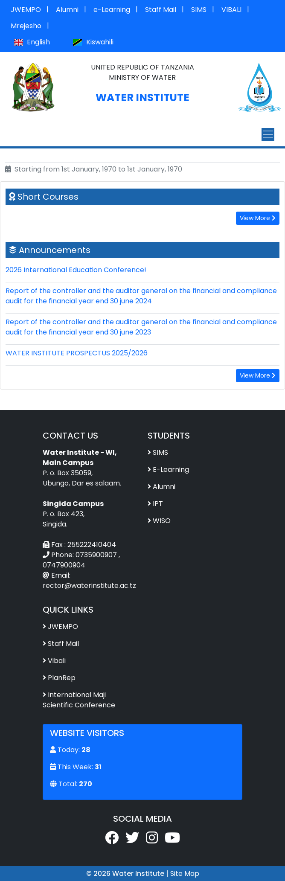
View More (258, 218)
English (32, 42)
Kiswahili (93, 42)
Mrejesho (26, 26)
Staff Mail (160, 10)
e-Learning (111, 10)
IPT (158, 504)
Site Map (184, 873)
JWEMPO (26, 10)
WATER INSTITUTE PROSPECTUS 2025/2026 (77, 353)
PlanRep (62, 678)
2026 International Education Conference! (76, 270)
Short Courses (48, 197)
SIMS (198, 10)
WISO (162, 521)
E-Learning (171, 469)
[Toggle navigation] (268, 134)
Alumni (67, 10)
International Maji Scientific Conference (79, 700)
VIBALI (231, 10)
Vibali (57, 661)
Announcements (54, 250)
